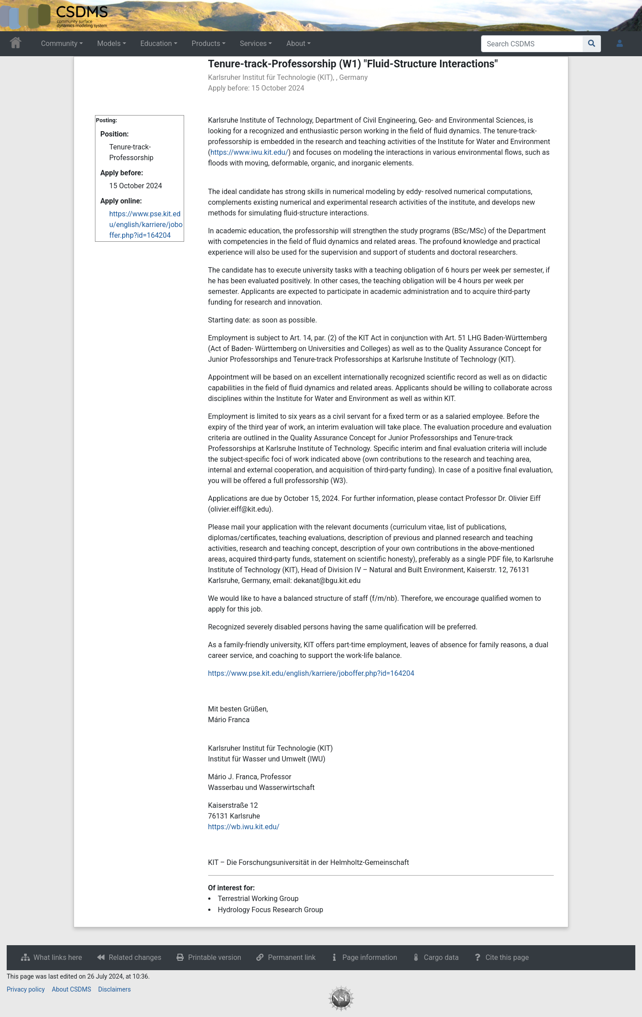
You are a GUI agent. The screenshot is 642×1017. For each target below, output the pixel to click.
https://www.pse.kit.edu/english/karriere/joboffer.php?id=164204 (146, 225)
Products (206, 43)
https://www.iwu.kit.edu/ (249, 152)
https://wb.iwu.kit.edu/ (244, 827)
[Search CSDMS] (532, 43)
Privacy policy (26, 989)
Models (109, 43)
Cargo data (441, 957)
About (295, 43)
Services (253, 43)
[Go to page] (592, 43)
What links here (57, 957)
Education (156, 43)
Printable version (214, 957)
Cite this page (507, 957)
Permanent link (292, 957)
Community (59, 43)
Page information (369, 957)
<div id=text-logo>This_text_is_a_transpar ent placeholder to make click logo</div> (14, 16)
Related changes (135, 957)
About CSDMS (71, 989)
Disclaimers (114, 989)
